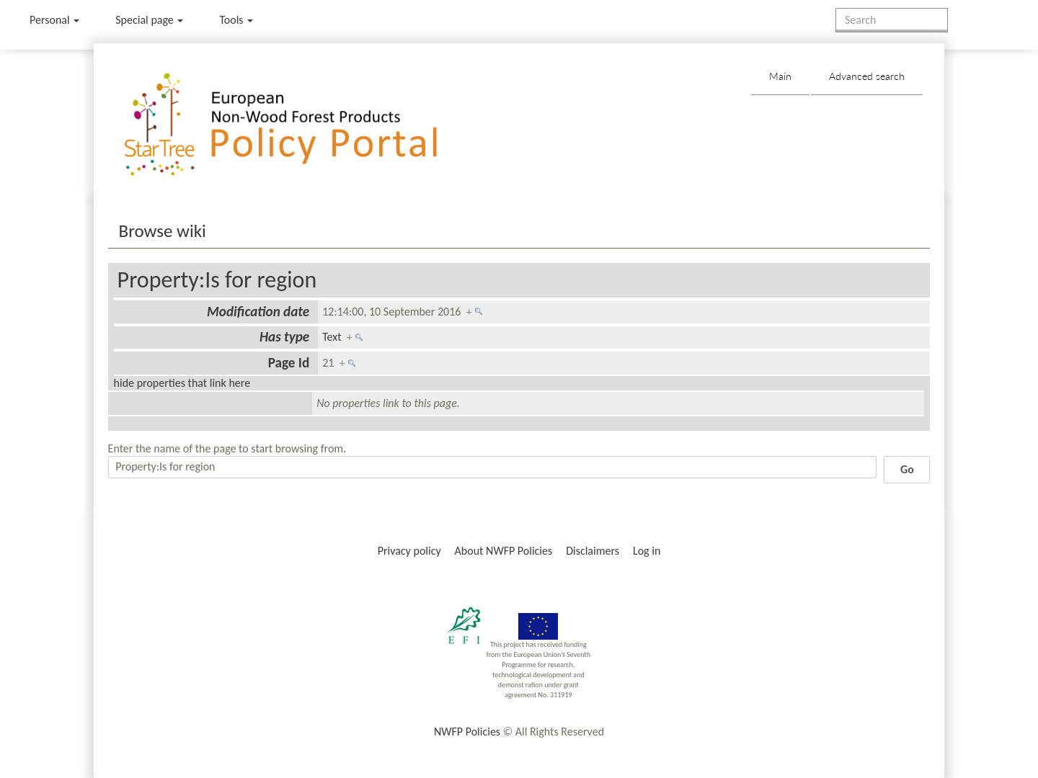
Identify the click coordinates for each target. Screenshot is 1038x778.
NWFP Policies (467, 731)
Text (331, 337)
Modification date (258, 311)
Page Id (289, 362)
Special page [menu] (149, 20)
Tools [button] (236, 20)
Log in (646, 551)
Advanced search (867, 76)
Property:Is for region (217, 280)
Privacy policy (409, 551)
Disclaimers (592, 551)
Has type (284, 336)
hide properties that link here (182, 383)
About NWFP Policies (504, 551)
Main (780, 76)
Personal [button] (54, 20)
